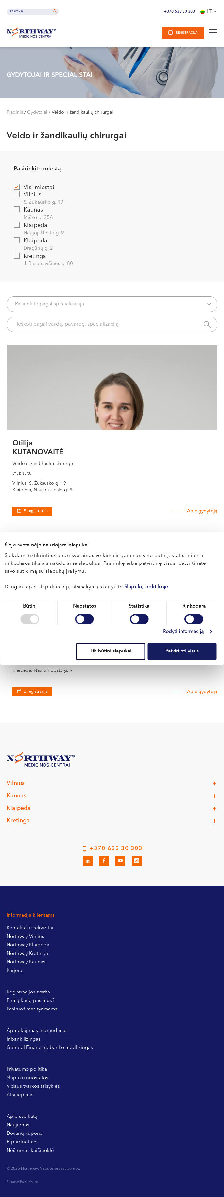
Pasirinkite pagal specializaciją (113, 304)
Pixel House (29, 1182)
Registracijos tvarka (28, 992)
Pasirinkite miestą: (38, 169)
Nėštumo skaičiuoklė (30, 1150)
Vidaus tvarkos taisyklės (33, 1086)
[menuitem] (208, 11)
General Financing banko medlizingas (50, 1047)
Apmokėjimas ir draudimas (37, 1030)
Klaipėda (112, 229)
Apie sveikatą (22, 1116)
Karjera (14, 970)
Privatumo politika (27, 1069)
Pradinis (15, 112)
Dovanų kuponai (25, 1133)
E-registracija (36, 692)
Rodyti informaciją (183, 631)
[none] (208, 11)
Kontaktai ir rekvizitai (30, 928)
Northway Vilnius (25, 936)
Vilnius (112, 198)
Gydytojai (37, 112)
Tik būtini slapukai (110, 651)
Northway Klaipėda (28, 945)
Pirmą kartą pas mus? (30, 1000)
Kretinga (112, 260)
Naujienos (18, 1125)
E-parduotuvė (22, 1142)
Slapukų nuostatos (27, 1078)
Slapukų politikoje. (147, 587)
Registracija (186, 32)
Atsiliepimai (20, 1095)
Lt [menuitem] (210, 11)
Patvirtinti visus (182, 651)
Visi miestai (34, 187)
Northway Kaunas (26, 962)
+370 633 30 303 (179, 12)
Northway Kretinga (27, 953)
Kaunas (112, 214)
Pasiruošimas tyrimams (32, 1009)
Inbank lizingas (24, 1039)
